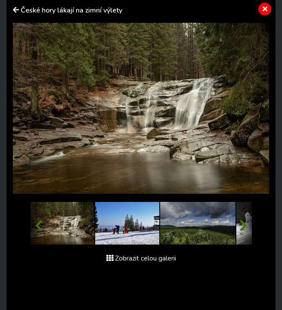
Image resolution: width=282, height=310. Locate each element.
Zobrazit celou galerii (141, 258)
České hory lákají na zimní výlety (71, 10)
